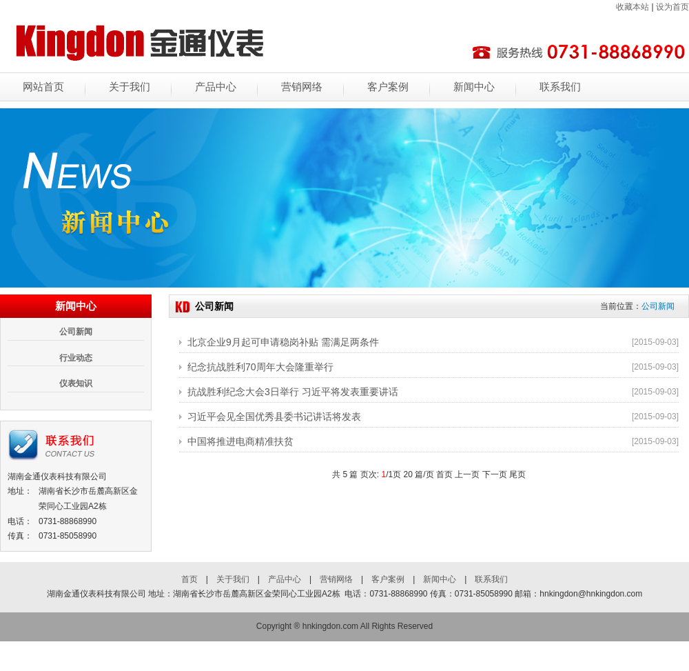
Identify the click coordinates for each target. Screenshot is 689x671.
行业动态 (75, 358)
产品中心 (215, 86)
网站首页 (43, 86)
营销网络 (301, 86)
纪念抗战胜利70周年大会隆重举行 (260, 366)
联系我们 (560, 86)
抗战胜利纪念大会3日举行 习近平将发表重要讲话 (292, 391)
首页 (189, 579)
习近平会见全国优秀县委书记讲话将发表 (274, 416)
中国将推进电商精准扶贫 (240, 441)
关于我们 (129, 86)
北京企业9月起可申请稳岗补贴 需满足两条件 (283, 342)
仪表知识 (75, 383)
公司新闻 (75, 332)
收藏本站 (632, 7)
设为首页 (672, 7)
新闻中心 (474, 86)
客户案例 (388, 86)
